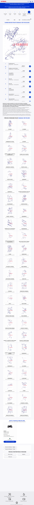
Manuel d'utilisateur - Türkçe (10, 449)
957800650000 (11, 90)
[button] (30, 19)
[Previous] (14, 20)
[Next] (19, 20)
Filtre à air (10, 456)
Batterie (23, 454)
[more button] (28, 66)
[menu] (32, 1)
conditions (22, 4)
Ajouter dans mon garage (10, 441)
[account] (28, 1)
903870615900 (11, 75)
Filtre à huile (10, 454)
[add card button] (30, 66)
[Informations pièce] (5, 66)
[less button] (25, 66)
